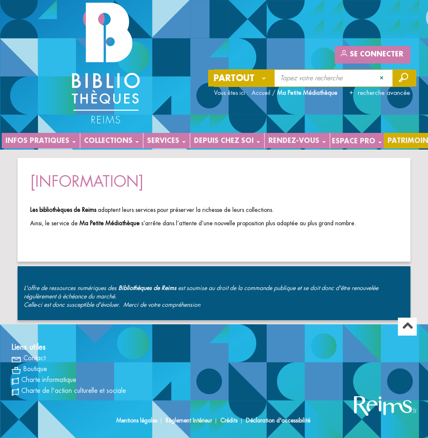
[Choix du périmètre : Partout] (241, 78)
